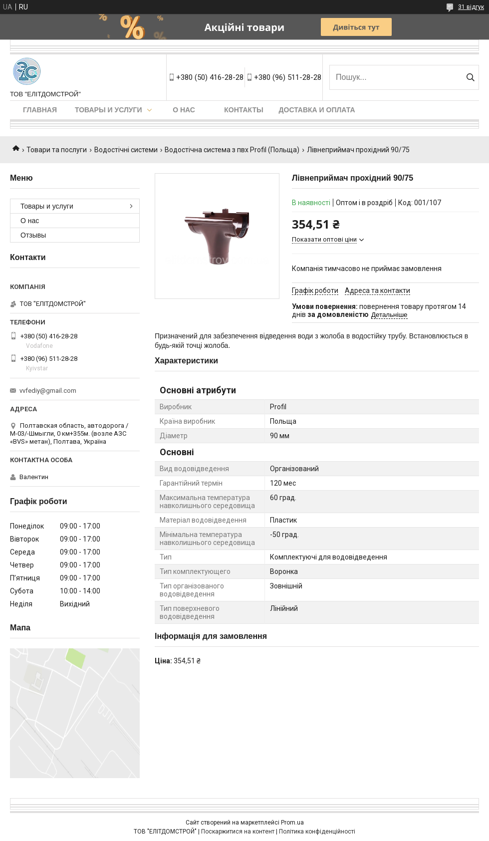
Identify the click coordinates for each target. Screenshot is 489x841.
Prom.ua (292, 822)
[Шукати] (470, 77)
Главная (40, 110)
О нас (184, 110)
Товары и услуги (108, 110)
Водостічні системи (126, 150)
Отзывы (33, 235)
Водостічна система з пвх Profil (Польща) (232, 150)
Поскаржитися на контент (237, 831)
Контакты (243, 110)
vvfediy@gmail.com (47, 390)
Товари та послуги (56, 150)
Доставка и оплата (317, 110)
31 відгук (471, 6)
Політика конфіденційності (317, 831)
